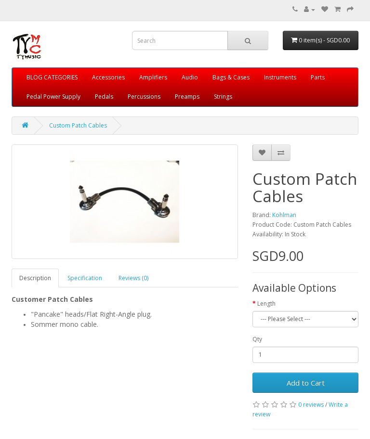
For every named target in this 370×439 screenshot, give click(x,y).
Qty (257, 339)
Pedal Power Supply (53, 96)
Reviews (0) (133, 278)
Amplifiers (153, 77)
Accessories (108, 77)
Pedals (104, 96)
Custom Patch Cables (78, 125)
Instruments (280, 77)
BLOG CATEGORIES (52, 77)
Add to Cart (306, 382)
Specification (84, 278)
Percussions (144, 96)
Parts (318, 77)
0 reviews (311, 404)
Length (266, 303)
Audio (190, 77)
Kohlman (284, 215)
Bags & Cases (231, 77)
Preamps (187, 96)
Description (35, 278)
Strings (223, 96)
